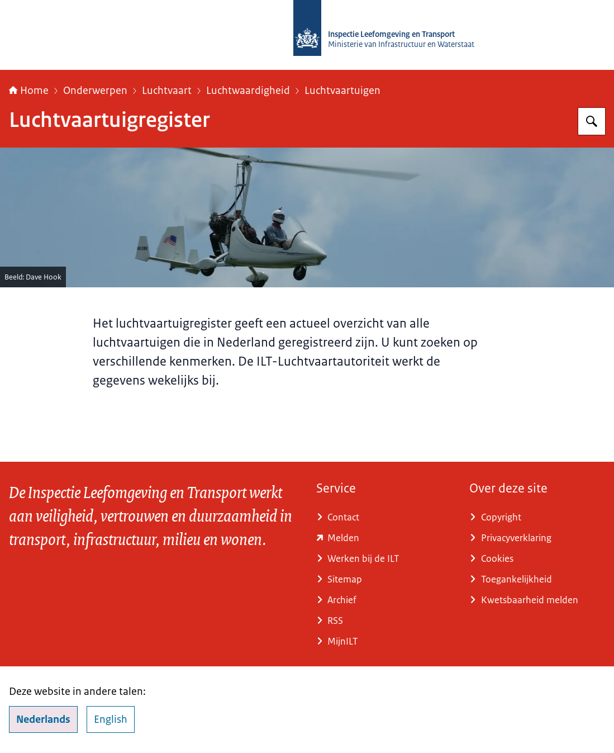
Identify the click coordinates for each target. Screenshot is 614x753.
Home (29, 90)
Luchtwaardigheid (248, 90)
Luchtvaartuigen (342, 90)
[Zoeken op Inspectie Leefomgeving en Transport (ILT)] (591, 121)
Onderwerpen (95, 90)
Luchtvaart (167, 90)
